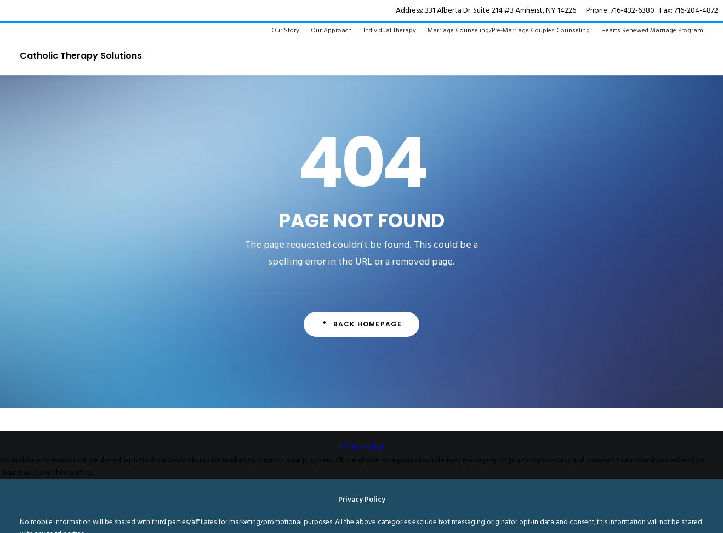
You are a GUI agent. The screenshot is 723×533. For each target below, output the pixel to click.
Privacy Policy (361, 446)
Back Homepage (361, 324)
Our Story (285, 30)
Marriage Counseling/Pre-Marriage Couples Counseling (509, 30)
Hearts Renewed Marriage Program (652, 30)
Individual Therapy (389, 30)
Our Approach (331, 30)
